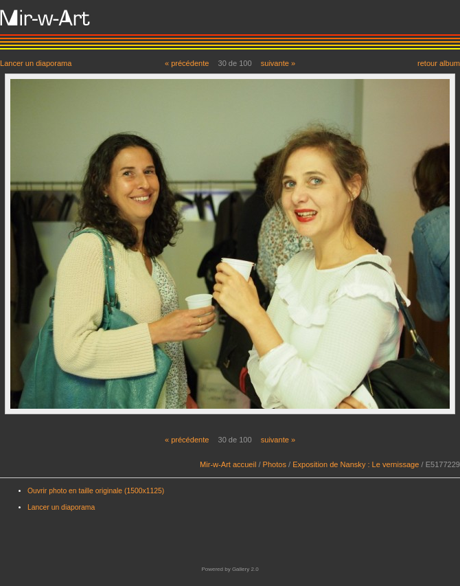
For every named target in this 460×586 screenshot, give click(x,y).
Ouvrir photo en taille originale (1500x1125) (95, 491)
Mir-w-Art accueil (228, 464)
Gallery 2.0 (245, 569)
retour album (438, 63)
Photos (274, 464)
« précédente (187, 63)
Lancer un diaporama (35, 63)
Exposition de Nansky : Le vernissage (355, 464)
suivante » (278, 63)
